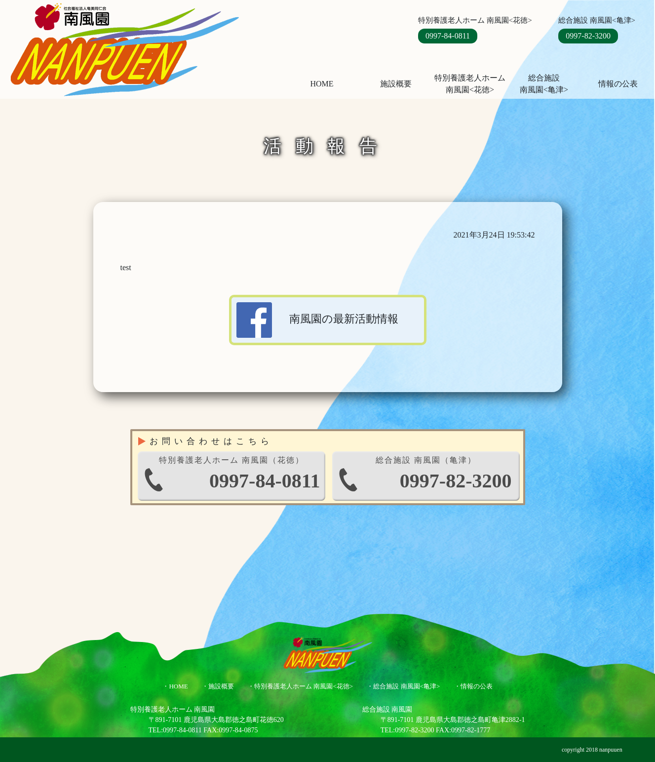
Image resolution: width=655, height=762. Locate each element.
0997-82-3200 (588, 36)
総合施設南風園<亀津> (544, 84)
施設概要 (396, 84)
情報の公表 (618, 84)
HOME (321, 84)
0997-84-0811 (447, 36)
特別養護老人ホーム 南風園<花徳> (469, 84)
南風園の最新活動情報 (317, 320)
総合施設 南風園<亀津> (406, 686)
